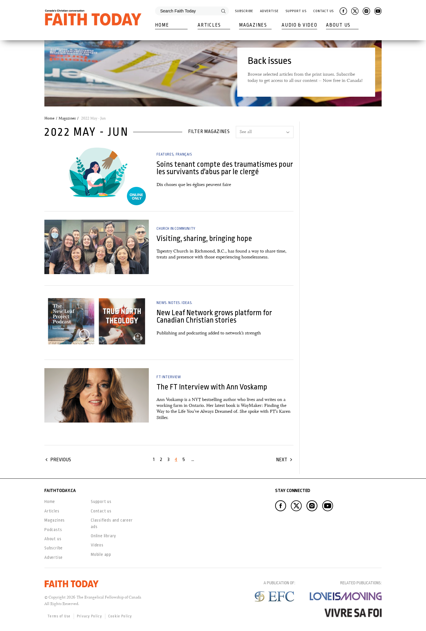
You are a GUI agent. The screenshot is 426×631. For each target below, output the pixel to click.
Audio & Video (299, 25)
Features (164, 154)
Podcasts (53, 529)
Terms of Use (59, 616)
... (192, 459)
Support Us (295, 11)
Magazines (253, 25)
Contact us (101, 511)
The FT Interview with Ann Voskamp (211, 387)
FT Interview (168, 377)
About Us (338, 25)
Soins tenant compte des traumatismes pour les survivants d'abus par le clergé (224, 168)
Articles (209, 25)
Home (162, 25)
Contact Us (323, 11)
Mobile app (101, 554)
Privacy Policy (89, 616)
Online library (103, 535)
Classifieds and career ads (112, 523)
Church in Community (175, 228)
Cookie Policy (120, 616)
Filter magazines (209, 131)
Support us (101, 501)
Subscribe (244, 11)
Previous (60, 459)
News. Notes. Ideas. (174, 303)
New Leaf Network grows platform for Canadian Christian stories (214, 316)
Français (184, 154)
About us (52, 538)
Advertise (269, 11)
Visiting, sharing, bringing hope (204, 238)
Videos (97, 545)
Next (281, 459)
